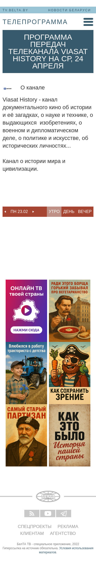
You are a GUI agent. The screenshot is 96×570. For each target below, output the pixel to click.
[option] (19, 212)
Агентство (63, 533)
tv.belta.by (15, 10)
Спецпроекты (34, 526)
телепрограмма (35, 21)
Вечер (85, 211)
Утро (54, 211)
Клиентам (32, 533)
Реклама (68, 526)
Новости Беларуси (69, 10)
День (68, 211)
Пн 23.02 (19, 211)
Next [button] (33, 211)
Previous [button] (5, 211)
